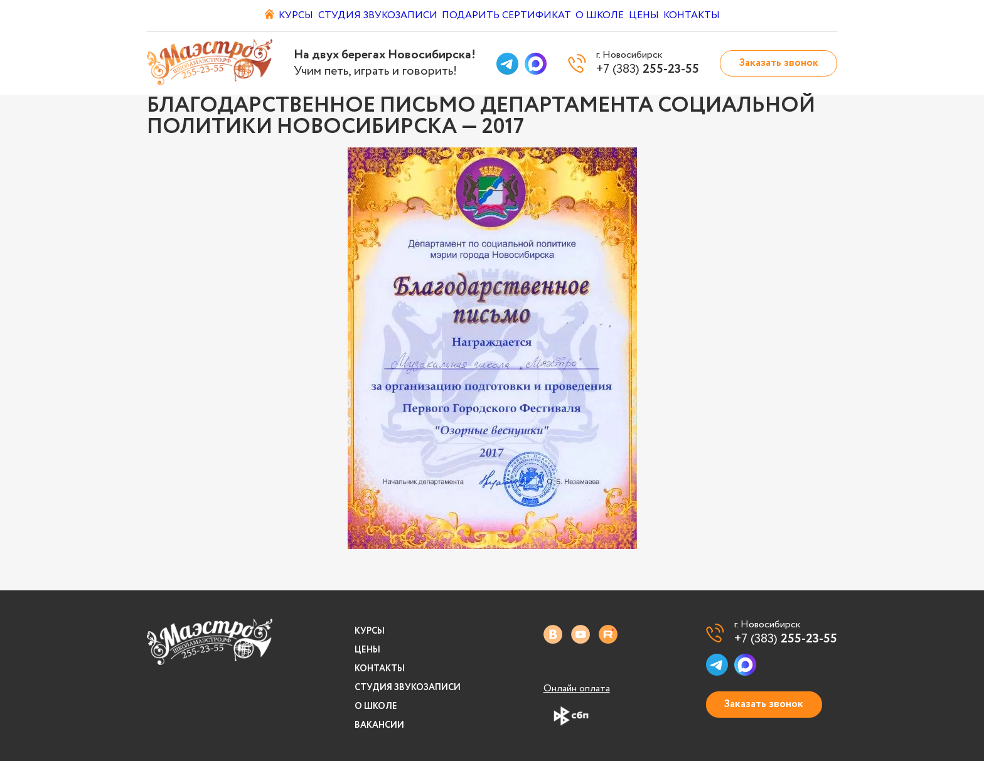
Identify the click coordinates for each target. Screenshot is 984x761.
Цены (661, 15)
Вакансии (379, 725)
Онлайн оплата (576, 689)
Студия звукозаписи (375, 15)
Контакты (720, 15)
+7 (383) (785, 639)
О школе (605, 15)
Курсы (285, 15)
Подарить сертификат (506, 15)
